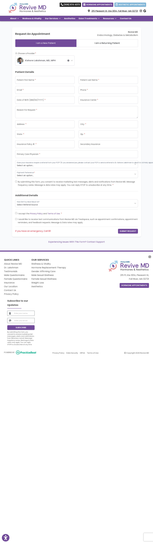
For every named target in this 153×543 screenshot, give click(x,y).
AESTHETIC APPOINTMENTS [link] (130, 4)
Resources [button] (109, 18)
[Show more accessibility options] (5, 538)
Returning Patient (107, 43)
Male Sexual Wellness (42, 275)
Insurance (9, 282)
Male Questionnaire (14, 275)
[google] (144, 11)
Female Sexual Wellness (44, 278)
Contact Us (125, 18)
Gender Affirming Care (43, 271)
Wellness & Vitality (31, 18)
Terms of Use (53, 213)
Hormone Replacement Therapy (48, 267)
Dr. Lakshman (11, 267)
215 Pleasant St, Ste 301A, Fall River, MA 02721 (115, 11)
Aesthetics (69, 18)
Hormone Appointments (134, 285)
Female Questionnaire (15, 278)
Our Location (10, 286)
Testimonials (10, 271)
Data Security (72, 353)
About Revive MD (13, 263)
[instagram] (141, 11)
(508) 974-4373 (70, 4)
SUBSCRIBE (21, 327)
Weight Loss (37, 282)
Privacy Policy (36, 213)
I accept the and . (39, 213)
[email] (24, 320)
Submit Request (128, 231)
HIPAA (82, 353)
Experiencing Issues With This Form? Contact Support (76, 241)
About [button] (14, 18)
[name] (24, 313)
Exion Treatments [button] (89, 18)
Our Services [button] (53, 18)
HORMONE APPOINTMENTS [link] (97, 4)
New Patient (46, 43)
